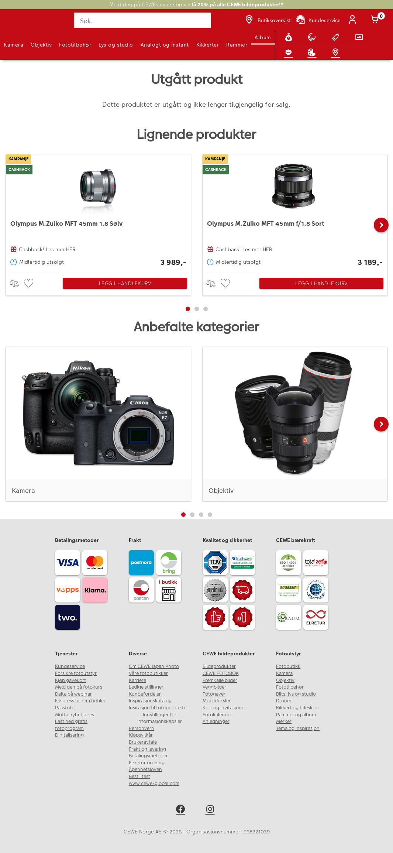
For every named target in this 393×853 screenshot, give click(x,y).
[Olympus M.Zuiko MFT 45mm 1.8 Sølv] (98, 211)
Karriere (137, 680)
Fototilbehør (75, 44)
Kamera (13, 44)
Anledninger (216, 721)
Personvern (141, 728)
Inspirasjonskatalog (150, 700)
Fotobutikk (288, 666)
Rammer (236, 44)
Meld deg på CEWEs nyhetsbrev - (196, 4)
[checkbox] (29, 284)
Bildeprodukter (219, 666)
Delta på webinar (73, 694)
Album (263, 37)
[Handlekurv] (376, 20)
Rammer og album (296, 715)
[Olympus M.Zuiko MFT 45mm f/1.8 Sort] (295, 211)
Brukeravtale (143, 742)
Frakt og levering (147, 749)
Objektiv (41, 44)
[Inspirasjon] (313, 52)
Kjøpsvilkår (141, 735)
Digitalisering (69, 735)
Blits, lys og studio (296, 694)
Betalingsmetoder (148, 756)
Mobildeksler (217, 700)
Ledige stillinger (146, 687)
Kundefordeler (145, 694)
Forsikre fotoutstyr (76, 673)
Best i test (139, 776)
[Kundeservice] (318, 20)
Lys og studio (116, 44)
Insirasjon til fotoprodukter (158, 707)
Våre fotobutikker (148, 673)
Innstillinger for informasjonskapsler (159, 718)
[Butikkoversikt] (267, 20)
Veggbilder (214, 687)
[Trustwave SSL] (243, 563)
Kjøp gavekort (70, 680)
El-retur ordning (147, 763)
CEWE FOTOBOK (221, 673)
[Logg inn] (354, 20)
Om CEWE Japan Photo (154, 666)
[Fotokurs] (290, 52)
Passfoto (65, 707)
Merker (284, 721)
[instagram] (212, 810)
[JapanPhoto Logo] (21, 24)
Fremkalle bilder (220, 680)
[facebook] (182, 810)
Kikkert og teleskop (297, 707)
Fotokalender (217, 715)
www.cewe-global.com (154, 783)
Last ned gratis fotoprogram (71, 725)
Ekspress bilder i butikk (80, 700)
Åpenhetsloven (145, 769)
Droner (284, 700)
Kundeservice (70, 666)
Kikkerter (207, 44)
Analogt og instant (165, 44)
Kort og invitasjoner (224, 707)
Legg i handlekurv (125, 283)
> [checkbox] (17, 283)
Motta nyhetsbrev (74, 715)
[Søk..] (142, 20)
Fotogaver (214, 694)
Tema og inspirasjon (298, 728)
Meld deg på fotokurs (78, 687)
